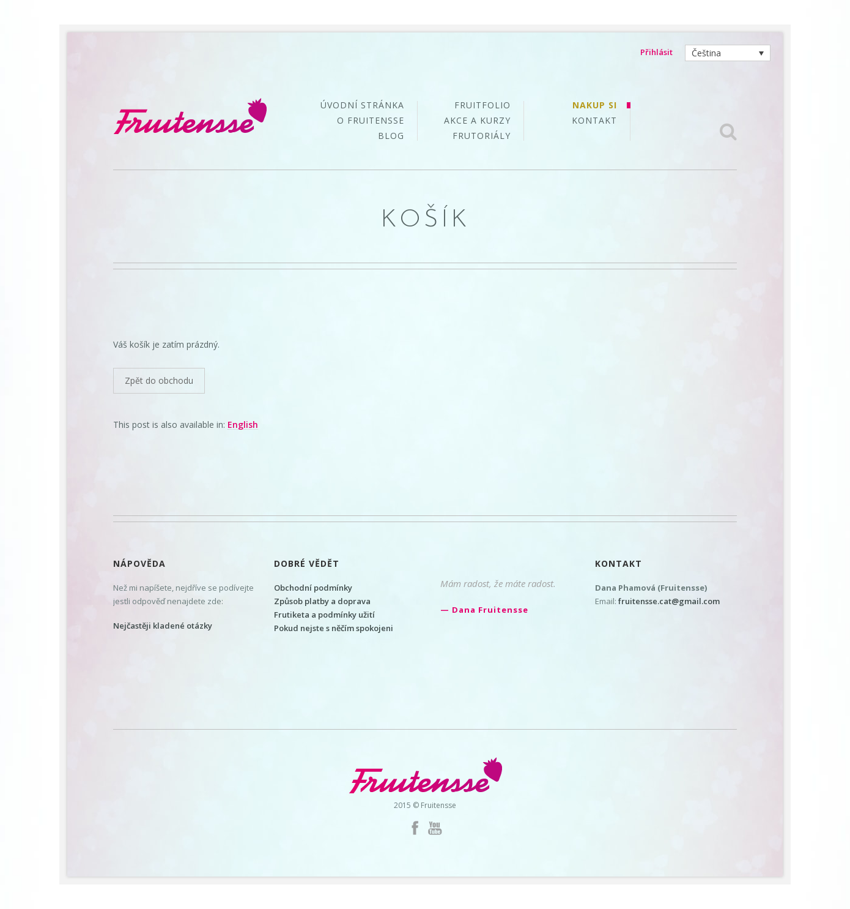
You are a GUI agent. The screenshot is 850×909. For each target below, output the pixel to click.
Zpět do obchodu (159, 380)
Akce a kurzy (477, 121)
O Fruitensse (370, 121)
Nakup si (594, 106)
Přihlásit (656, 52)
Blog (391, 136)
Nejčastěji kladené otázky (162, 625)
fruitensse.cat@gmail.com (669, 601)
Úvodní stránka (362, 106)
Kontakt (594, 120)
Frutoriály (482, 136)
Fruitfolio (482, 106)
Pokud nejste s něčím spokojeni (333, 628)
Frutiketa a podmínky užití (324, 614)
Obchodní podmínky (313, 587)
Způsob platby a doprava (322, 601)
